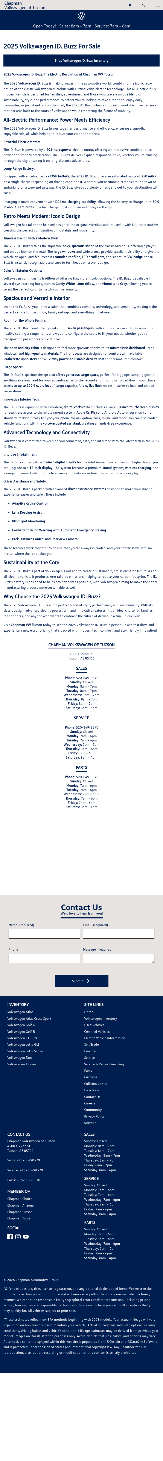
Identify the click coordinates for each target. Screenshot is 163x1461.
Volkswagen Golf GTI (23, 1030)
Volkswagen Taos (20, 1062)
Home (88, 1017)
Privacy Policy (95, 1121)
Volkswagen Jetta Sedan (26, 1056)
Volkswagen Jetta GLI (24, 1049)
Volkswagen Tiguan (22, 1069)
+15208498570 (29, 1165)
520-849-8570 (88, 693)
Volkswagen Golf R (21, 1036)
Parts (88, 1075)
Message (98, 954)
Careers (90, 1108)
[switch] (158, 5)
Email (95, 930)
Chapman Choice (20, 1203)
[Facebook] (10, 1241)
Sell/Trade (92, 1049)
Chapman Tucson (20, 1217)
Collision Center (96, 1088)
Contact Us (92, 1101)
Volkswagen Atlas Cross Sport (30, 1023)
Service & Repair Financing (105, 1069)
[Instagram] (17, 1241)
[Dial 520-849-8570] (144, 5)
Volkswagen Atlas (20, 1017)
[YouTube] (25, 1241)
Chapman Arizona (21, 1210)
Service (90, 1062)
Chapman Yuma (19, 1223)
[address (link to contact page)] (130, 5)
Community (93, 1114)
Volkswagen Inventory (101, 1023)
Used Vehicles (95, 1030)
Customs (91, 1082)
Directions (91, 1095)
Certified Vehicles (97, 1036)
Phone (13, 954)
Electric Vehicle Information (105, 1043)
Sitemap (90, 1128)
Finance (90, 1056)
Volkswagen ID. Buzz (23, 1043)
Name (22, 930)
